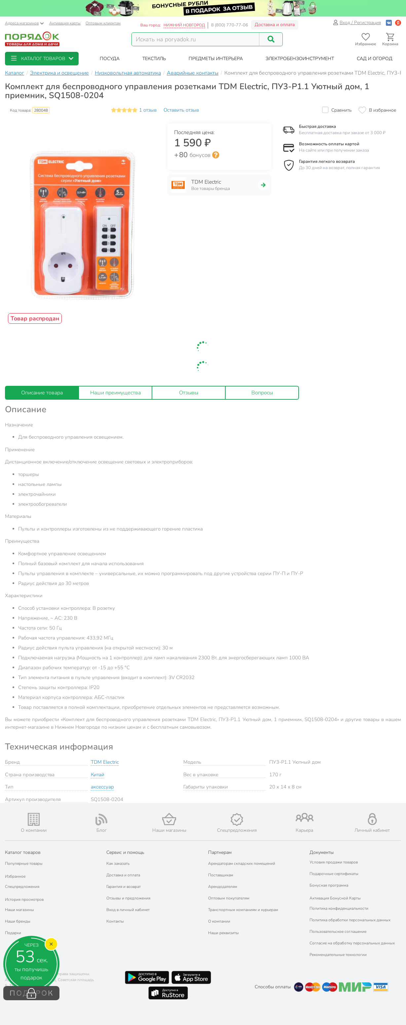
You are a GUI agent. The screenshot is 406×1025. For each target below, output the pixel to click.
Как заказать (117, 863)
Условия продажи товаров (334, 862)
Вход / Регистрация (357, 22)
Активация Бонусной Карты (335, 898)
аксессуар (102, 787)
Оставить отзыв (181, 110)
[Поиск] (270, 39)
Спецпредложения (22, 886)
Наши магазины (19, 909)
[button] (42, 58)
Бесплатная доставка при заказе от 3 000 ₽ (342, 133)
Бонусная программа (329, 885)
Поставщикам (220, 875)
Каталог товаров (23, 852)
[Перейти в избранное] (365, 39)
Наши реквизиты (223, 932)
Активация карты (65, 23)
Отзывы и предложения (128, 898)
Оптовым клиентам (103, 23)
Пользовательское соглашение (338, 931)
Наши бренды (17, 921)
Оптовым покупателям (228, 898)
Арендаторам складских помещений (241, 863)
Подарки (13, 932)
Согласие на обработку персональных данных (352, 943)
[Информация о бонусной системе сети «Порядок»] (215, 155)
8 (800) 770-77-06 (229, 25)
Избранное (15, 876)
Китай (97, 774)
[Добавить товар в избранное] (377, 110)
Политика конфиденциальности (339, 908)
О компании (219, 921)
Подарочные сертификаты (334, 873)
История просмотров (24, 899)
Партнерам (220, 852)
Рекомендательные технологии (338, 954)
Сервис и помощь (125, 852)
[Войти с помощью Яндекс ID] (398, 22)
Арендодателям (222, 886)
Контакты (115, 921)
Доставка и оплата (275, 24)
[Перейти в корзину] (390, 39)
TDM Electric (105, 762)
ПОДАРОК (32, 993)
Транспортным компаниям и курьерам (243, 909)
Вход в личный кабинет (128, 909)
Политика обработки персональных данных (350, 920)
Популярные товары (24, 863)
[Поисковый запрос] (195, 39)
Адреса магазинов (24, 23)
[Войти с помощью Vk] (389, 22)
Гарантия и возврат (123, 886)
